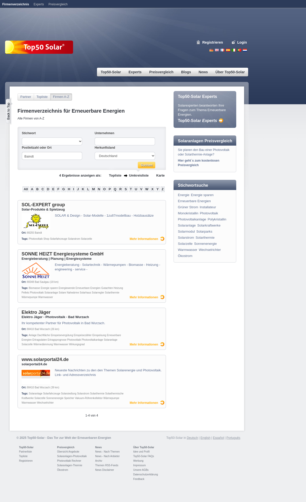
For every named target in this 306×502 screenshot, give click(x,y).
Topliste (42, 97)
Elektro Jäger (36, 312)
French (222, 50)
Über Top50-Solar (143, 447)
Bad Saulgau (42, 282)
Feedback (138, 479)
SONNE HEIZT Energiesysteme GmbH (63, 253)
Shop (46, 238)
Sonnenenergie (54, 398)
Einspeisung (99, 335)
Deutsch (211, 50)
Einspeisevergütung (62, 335)
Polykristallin (217, 219)
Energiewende (67, 288)
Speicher (69, 398)
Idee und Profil (141, 451)
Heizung (118, 288)
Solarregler (98, 292)
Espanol (228, 50)
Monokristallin (188, 213)
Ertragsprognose (57, 339)
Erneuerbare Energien (88, 288)
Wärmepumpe (30, 297)
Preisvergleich (65, 447)
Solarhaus (85, 292)
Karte (160, 175)
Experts (38, 4)
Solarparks (204, 231)
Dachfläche (43, 335)
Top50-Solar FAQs (143, 456)
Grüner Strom (188, 207)
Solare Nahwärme (69, 292)
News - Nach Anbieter (107, 456)
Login (242, 42)
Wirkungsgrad (77, 344)
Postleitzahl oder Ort (37, 147)
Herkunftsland (105, 147)
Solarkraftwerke (208, 225)
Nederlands (245, 50)
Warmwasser (45, 297)
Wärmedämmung (43, 344)
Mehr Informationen (144, 239)
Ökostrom (185, 256)
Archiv (98, 460)
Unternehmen (104, 133)
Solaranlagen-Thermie (69, 465)
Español (218, 438)
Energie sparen (49, 288)
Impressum (139, 465)
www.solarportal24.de (45, 359)
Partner (25, 97)
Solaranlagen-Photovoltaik (72, 456)
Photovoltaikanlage (92, 339)
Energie (183, 195)
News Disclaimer (104, 470)
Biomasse (34, 288)
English (217, 50)
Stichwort (29, 133)
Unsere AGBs (141, 470)
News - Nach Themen (107, 451)
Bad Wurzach (42, 329)
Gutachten (107, 288)
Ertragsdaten (39, 339)
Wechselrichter (45, 402)
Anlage (33, 335)
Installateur (208, 207)
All (26, 189)
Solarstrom (74, 238)
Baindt (38, 232)
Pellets (25, 292)
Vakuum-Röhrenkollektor (89, 398)
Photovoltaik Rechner (69, 460)
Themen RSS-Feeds (106, 465)
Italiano (234, 50)
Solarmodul (186, 231)
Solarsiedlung (68, 393)
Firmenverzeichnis (15, 4)
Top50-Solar (197, 120)
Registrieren (212, 42)
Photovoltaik (36, 238)
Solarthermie (112, 292)
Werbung (138, 460)
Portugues (239, 50)
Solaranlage (51, 292)
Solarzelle (86, 238)
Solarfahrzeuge (58, 238)
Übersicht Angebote (68, 451)
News (98, 447)
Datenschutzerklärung (145, 474)
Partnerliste (25, 451)
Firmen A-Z (61, 97)
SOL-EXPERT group (43, 204)
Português (233, 438)
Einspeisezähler (83, 335)
